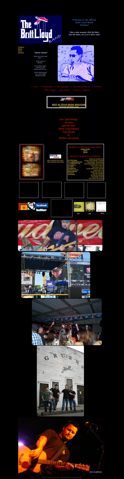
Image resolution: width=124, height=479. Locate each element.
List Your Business (77, 477)
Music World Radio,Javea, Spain (93, 163)
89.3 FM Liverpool (73, 169)
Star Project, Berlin (97, 167)
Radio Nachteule (72, 171)
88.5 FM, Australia (98, 173)
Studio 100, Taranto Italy (96, 159)
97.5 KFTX (71, 172)
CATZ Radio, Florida (97, 176)
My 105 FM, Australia (97, 175)
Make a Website (65, 477)
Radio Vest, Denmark (97, 171)
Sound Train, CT (98, 170)
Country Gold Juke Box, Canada (93, 160)
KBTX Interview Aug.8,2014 (55, 160)
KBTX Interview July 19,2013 (55, 162)
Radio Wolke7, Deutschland (95, 162)
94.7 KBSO (71, 166)
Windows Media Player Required (21, 49)
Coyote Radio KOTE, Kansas (94, 168)
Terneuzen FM (72, 168)
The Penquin (71, 174)
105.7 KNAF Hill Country (96, 178)
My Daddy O (72, 165)
